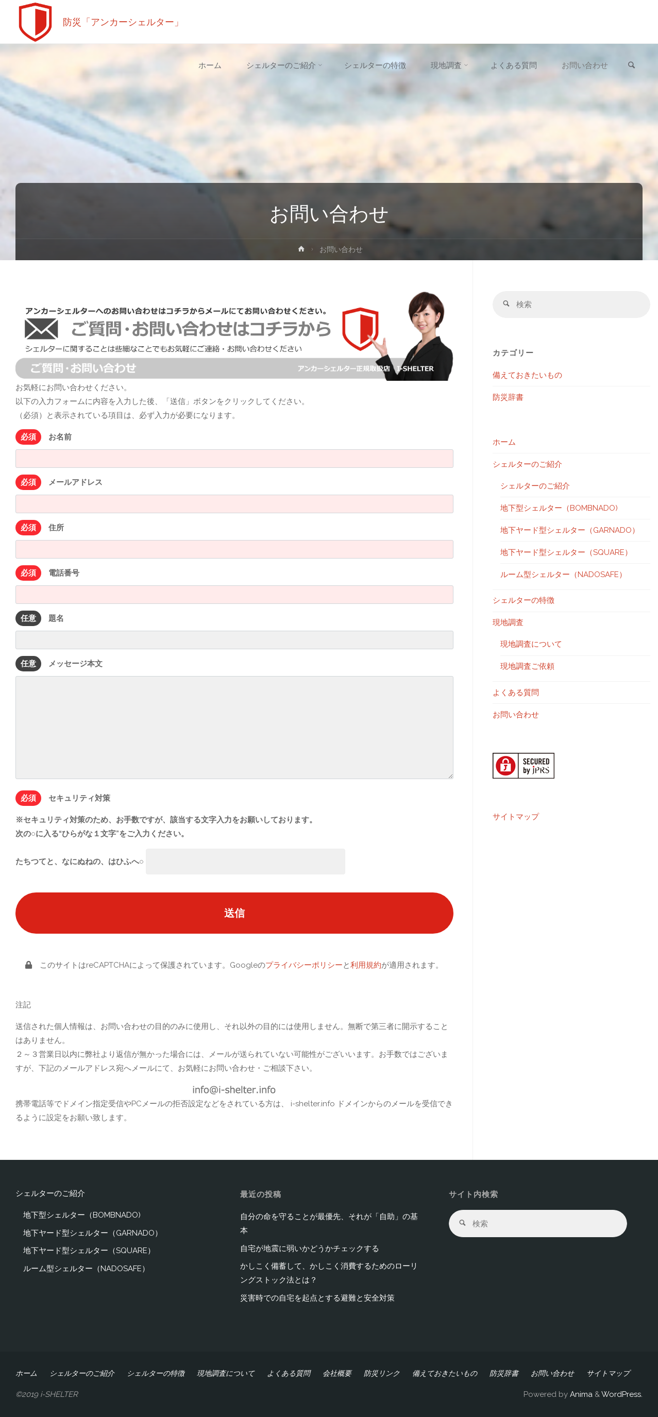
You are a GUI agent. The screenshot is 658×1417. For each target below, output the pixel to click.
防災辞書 (508, 397)
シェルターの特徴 (523, 600)
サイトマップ (516, 817)
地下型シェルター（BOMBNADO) (559, 508)
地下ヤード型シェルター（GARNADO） (569, 530)
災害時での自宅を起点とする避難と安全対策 (317, 1298)
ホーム (504, 442)
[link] (631, 66)
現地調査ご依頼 (527, 666)
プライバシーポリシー (304, 965)
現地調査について (531, 644)
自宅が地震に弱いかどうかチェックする (309, 1248)
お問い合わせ (516, 714)
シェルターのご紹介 (527, 464)
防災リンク (382, 1373)
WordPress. (622, 1394)
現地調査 (508, 623)
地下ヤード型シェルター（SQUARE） (566, 552)
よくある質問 (516, 692)
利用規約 (365, 965)
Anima (580, 1394)
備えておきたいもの (527, 375)
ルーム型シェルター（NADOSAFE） (563, 574)
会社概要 (337, 1373)
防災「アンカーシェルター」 (123, 21)
